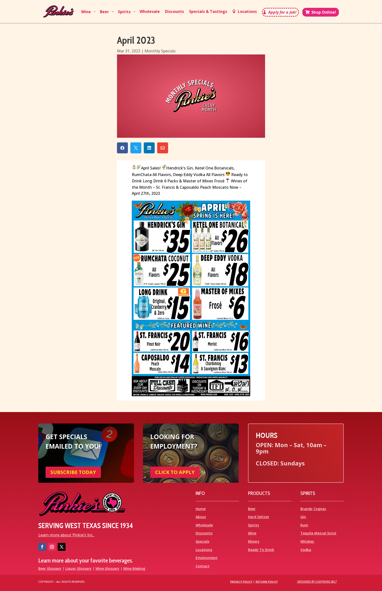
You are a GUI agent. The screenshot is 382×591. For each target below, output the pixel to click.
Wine (252, 533)
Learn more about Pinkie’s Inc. (66, 535)
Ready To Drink (261, 549)
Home (201, 508)
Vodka (305, 549)
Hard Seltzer (258, 516)
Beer (252, 508)
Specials (202, 541)
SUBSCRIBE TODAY (73, 472)
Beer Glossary (49, 568)
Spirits (253, 525)
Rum (304, 525)
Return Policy (267, 581)
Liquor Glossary (78, 568)
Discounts (204, 533)
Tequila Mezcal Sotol (318, 533)
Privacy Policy (241, 581)
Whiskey (307, 541)
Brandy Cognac (313, 508)
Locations (204, 549)
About (201, 516)
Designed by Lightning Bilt (317, 582)
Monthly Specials (160, 51)
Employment (207, 557)
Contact (203, 566)
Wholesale (204, 525)
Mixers (253, 541)
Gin (303, 516)
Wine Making (134, 568)
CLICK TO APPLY (175, 472)
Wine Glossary (107, 568)
